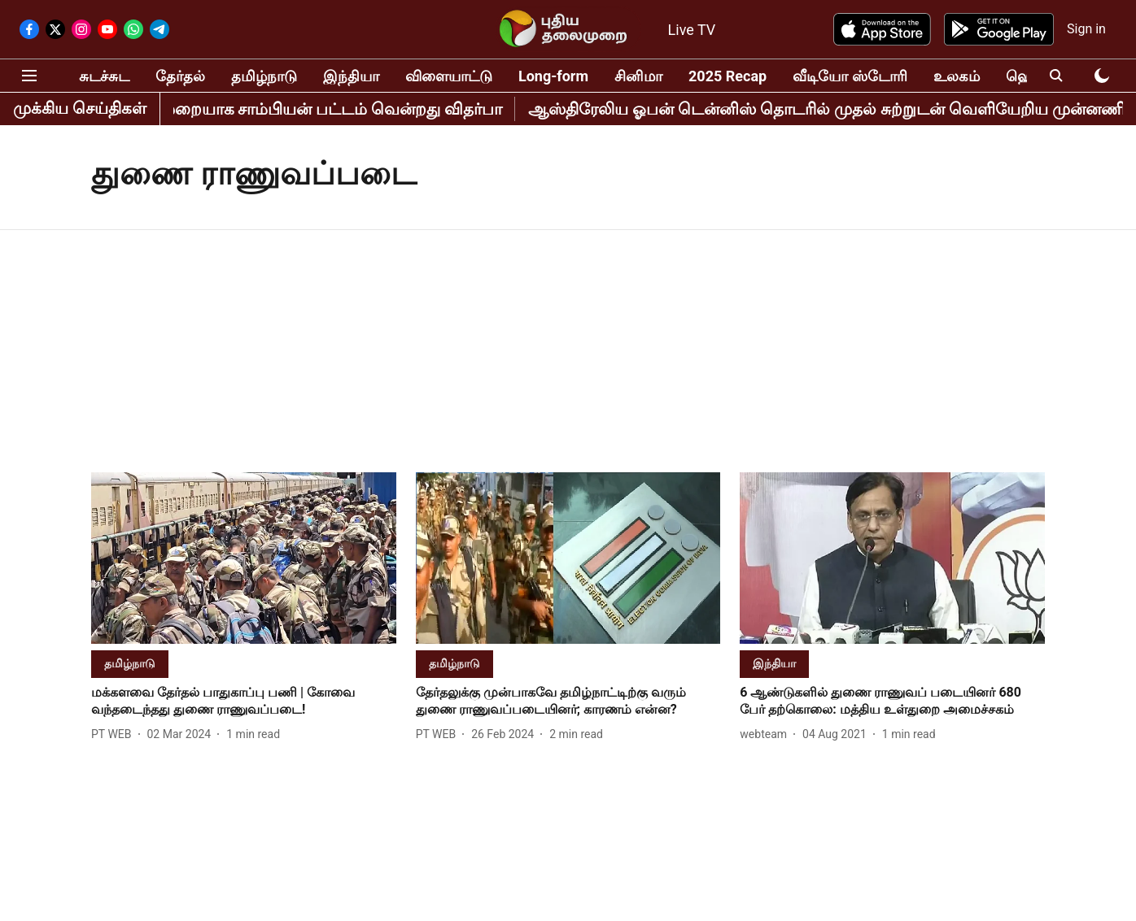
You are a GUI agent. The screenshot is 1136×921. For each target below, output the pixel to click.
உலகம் (956, 76)
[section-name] (129, 663)
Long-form (553, 76)
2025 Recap (727, 76)
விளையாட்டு (448, 76)
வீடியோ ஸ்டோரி (850, 76)
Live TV (692, 29)
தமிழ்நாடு (264, 76)
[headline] (243, 701)
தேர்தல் (180, 76)
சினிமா (638, 76)
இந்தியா (351, 76)
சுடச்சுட (104, 76)
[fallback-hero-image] (243, 558)
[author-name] (114, 734)
